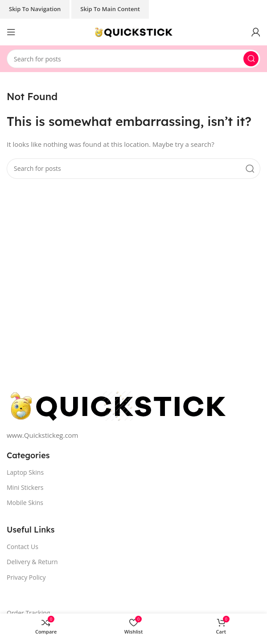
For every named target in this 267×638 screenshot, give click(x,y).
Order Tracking (28, 613)
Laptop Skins (25, 472)
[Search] (133, 58)
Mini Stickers (25, 487)
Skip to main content (110, 9)
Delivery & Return (32, 561)
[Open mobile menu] (11, 32)
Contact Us (22, 546)
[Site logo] (134, 31)
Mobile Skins (25, 502)
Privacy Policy (26, 577)
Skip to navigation (35, 9)
